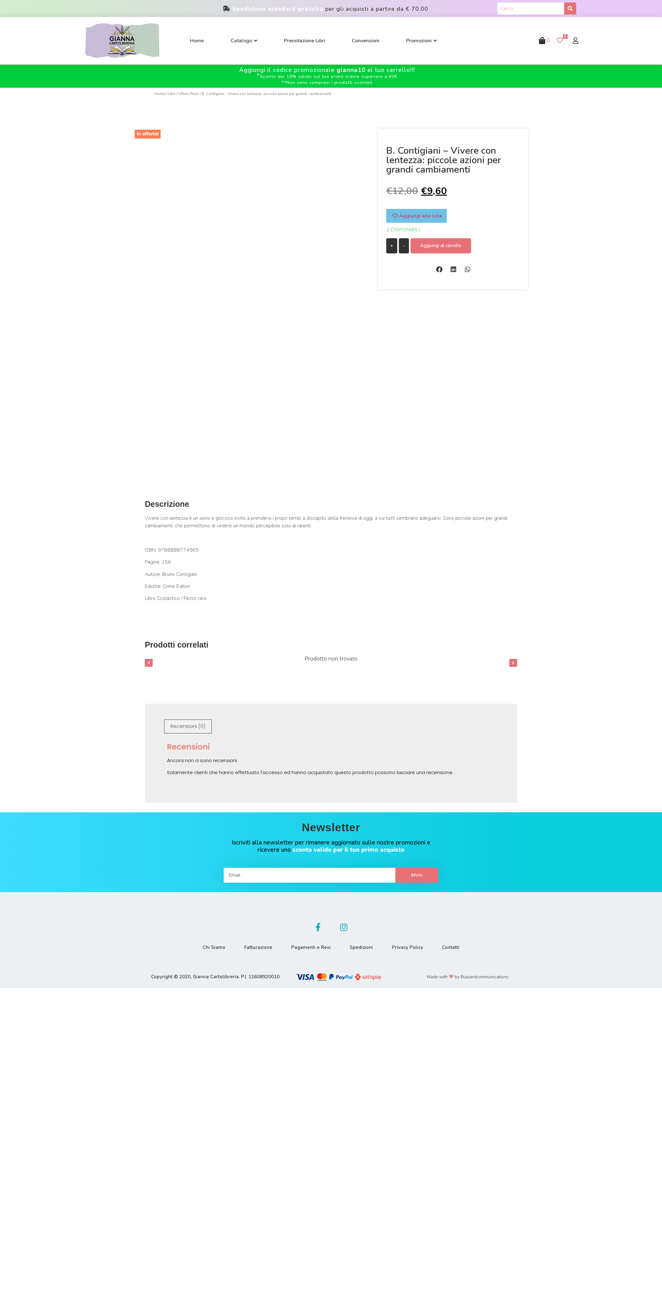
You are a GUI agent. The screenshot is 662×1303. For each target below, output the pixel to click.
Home (159, 93)
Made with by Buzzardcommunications (467, 977)
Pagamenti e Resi (311, 947)
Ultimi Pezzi (188, 93)
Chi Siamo (214, 947)
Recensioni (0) (187, 726)
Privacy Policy (407, 947)
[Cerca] (570, 9)
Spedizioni (361, 947)
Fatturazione (258, 947)
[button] (439, 269)
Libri (171, 93)
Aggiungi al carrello (440, 245)
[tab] (188, 726)
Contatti (450, 947)
